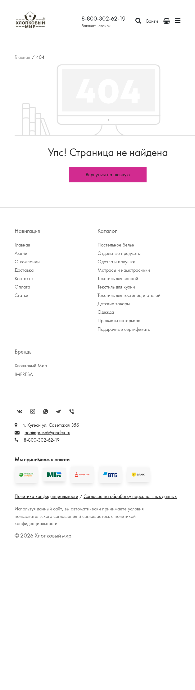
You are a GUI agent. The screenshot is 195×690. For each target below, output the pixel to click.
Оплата (22, 287)
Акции (21, 253)
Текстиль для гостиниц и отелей (129, 295)
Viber (72, 411)
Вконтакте (20, 411)
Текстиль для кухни (116, 287)
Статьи (21, 295)
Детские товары (114, 303)
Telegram (59, 411)
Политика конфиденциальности (46, 496)
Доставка (24, 270)
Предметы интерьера (119, 320)
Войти (152, 21)
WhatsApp (46, 411)
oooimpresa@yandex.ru (47, 432)
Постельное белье (116, 245)
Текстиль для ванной (118, 278)
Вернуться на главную (108, 174)
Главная (22, 57)
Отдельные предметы (119, 253)
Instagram (33, 411)
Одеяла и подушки (116, 261)
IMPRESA (24, 374)
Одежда (106, 312)
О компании (27, 261)
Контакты (24, 278)
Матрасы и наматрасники (124, 270)
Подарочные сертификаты (124, 329)
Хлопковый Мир (31, 365)
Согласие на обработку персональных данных (130, 496)
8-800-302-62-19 (103, 18)
